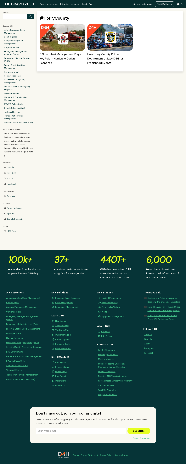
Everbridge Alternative (108, 354)
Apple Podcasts (14, 208)
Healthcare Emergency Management (14, 81)
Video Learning (62, 325)
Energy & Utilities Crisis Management (14, 66)
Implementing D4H (63, 335)
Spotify (10, 213)
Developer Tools (62, 344)
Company (105, 331)
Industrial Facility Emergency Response (17, 88)
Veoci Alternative (106, 385)
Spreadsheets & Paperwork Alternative (115, 381)
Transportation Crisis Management (13, 117)
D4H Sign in (60, 362)
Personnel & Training (111, 307)
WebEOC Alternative (107, 390)
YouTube (11, 196)
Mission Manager (106, 359)
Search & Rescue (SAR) (14, 108)
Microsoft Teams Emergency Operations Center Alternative (111, 365)
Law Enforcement (12, 93)
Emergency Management (66, 307)
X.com (147, 343)
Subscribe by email (142, 4)
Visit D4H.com (164, 4)
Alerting (105, 312)
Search (5, 12)
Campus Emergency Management (13, 42)
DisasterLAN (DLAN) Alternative (112, 376)
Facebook (11, 184)
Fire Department (11, 72)
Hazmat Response (12, 76)
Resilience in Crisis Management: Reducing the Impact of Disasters (164, 300)
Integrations (60, 381)
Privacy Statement (141, 438)
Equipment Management (113, 316)
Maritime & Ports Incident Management (16, 98)
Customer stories (49, 4)
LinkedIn (10, 167)
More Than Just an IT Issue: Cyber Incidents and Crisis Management (164, 309)
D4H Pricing (106, 336)
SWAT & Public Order (13, 104)
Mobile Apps (61, 371)
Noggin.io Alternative (107, 394)
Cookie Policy (106, 455)
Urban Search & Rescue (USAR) (18, 122)
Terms (76, 455)
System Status (62, 367)
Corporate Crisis (11, 47)
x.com (10, 178)
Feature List (60, 385)
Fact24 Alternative (106, 350)
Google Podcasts (15, 219)
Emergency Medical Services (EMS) (17, 59)
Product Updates (63, 339)
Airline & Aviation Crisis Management (14, 31)
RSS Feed (12, 231)
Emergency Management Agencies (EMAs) (15, 53)
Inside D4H (87, 4)
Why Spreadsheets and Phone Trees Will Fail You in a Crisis (162, 317)
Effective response (69, 4)
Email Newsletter (63, 348)
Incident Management (111, 298)
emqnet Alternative (107, 371)
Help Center (60, 321)
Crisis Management (64, 302)
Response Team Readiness (67, 298)
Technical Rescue (12, 112)
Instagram (11, 173)
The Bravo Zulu (62, 330)
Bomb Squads (10, 37)
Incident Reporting (110, 302)
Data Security (61, 376)
